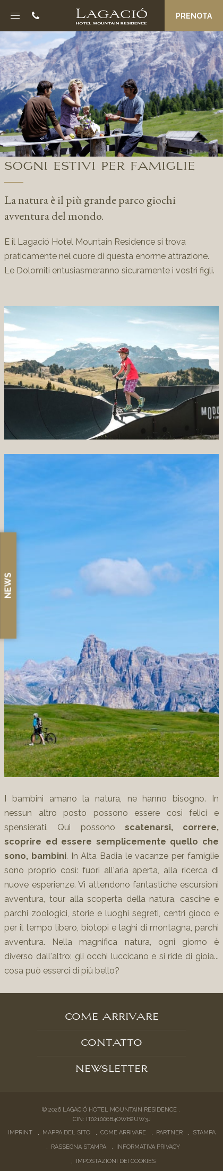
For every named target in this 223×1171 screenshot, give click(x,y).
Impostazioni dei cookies (116, 1161)
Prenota (194, 16)
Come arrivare (112, 1015)
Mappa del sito (66, 1132)
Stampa (204, 1132)
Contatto (111, 1041)
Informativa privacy (148, 1146)
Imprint (20, 1132)
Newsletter (111, 1067)
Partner (169, 1132)
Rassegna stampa (78, 1146)
